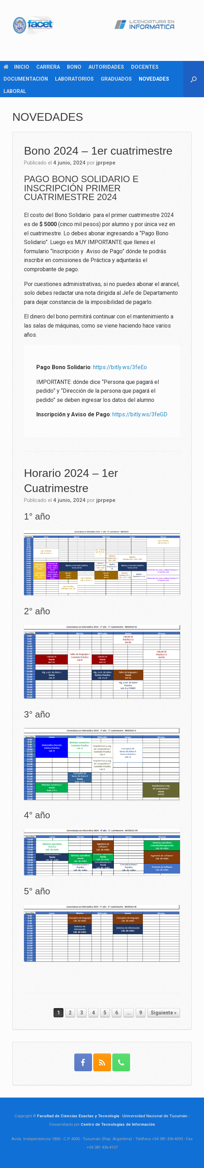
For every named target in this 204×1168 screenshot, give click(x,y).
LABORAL (15, 91)
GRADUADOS (116, 79)
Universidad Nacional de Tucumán (154, 1115)
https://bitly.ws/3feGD (139, 414)
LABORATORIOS (74, 79)
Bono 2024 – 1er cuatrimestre (98, 150)
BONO (74, 67)
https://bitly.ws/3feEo (120, 367)
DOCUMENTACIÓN (26, 79)
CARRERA (48, 67)
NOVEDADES (154, 79)
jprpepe (106, 163)
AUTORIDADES (106, 67)
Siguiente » (164, 1012)
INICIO (16, 67)
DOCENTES (145, 67)
